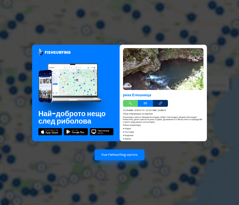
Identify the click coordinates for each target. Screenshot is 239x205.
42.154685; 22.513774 (133, 110)
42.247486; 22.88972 (156, 110)
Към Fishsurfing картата (119, 155)
